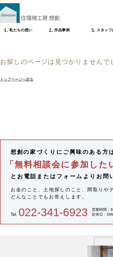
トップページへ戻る (16, 79)
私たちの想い (21, 30)
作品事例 (62, 30)
